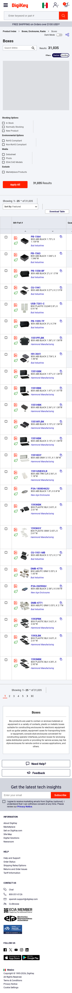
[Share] (67, 34)
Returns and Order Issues (15, 869)
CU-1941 (36, 287)
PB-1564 (36, 236)
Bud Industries (37, 245)
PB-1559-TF (37, 321)
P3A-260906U (38, 586)
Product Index (9, 31)
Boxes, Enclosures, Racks (34, 31)
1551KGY (36, 455)
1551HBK (36, 404)
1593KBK (36, 504)
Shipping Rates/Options (15, 865)
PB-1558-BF (37, 270)
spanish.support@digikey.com (21, 899)
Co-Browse (11, 904)
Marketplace (9, 827)
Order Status (9, 862)
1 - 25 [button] (16, 201)
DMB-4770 (37, 568)
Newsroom (9, 841)
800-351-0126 (13, 894)
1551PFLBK (37, 337)
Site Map (8, 834)
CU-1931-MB (38, 552)
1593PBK (36, 618)
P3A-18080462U (40, 488)
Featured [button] (12, 206)
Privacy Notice (24, 806)
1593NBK (36, 659)
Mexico (9, 970)
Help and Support (12, 858)
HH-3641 (36, 353)
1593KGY (36, 528)
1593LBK (36, 635)
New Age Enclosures (40, 495)
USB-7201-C (37, 303)
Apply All (15, 184)
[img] (20, 6)
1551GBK (36, 371)
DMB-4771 (37, 602)
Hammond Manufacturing (42, 344)
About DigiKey (10, 823)
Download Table (57, 211)
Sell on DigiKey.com (13, 830)
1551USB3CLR (39, 471)
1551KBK (36, 438)
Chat (9, 890)
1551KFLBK (37, 421)
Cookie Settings (11, 987)
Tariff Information (12, 873)
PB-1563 (35, 253)
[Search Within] (17, 47)
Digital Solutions (11, 838)
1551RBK (36, 388)
